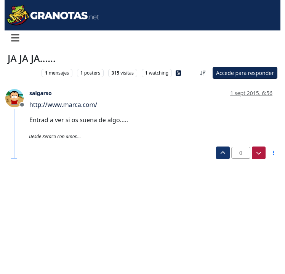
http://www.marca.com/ (63, 104)
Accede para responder (245, 72)
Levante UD (23, 73)
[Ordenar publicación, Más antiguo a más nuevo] (203, 73)
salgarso (40, 93)
